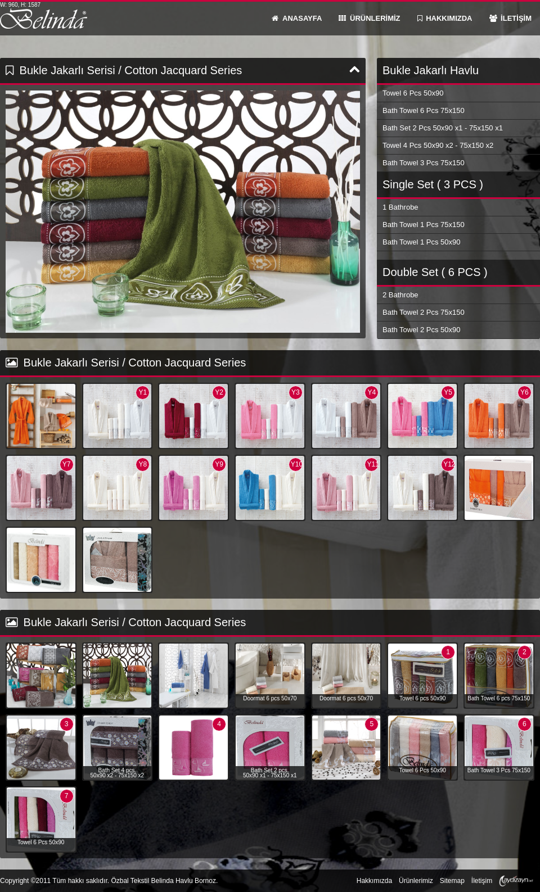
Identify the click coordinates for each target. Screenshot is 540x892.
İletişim (481, 881)
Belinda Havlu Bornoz (43, 18)
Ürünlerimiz (416, 881)
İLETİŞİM (510, 18)
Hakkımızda (374, 881)
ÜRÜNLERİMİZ (369, 18)
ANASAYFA (297, 18)
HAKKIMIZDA (444, 18)
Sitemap (452, 881)
